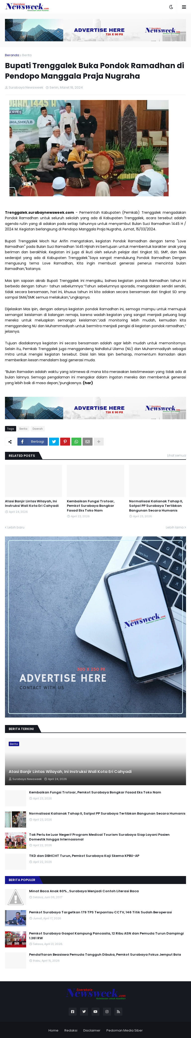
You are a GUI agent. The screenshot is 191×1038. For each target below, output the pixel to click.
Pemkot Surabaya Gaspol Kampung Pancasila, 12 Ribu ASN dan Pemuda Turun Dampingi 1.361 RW (106, 935)
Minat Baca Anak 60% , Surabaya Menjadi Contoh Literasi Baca (84, 891)
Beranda (12, 55)
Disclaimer (91, 1030)
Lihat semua (176, 455)
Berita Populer (22, 880)
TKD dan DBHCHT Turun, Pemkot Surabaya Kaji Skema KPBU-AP (84, 856)
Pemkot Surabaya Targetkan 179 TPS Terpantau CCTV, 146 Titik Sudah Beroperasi (100, 912)
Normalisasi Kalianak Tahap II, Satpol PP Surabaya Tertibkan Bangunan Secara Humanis (156, 506)
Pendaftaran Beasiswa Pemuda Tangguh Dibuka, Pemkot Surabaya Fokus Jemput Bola (105, 954)
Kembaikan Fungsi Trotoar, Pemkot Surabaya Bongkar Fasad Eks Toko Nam (90, 506)
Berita (27, 55)
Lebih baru (15, 527)
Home (53, 1030)
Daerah (38, 429)
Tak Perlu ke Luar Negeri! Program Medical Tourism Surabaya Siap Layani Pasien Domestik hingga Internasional (99, 836)
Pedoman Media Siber (124, 1030)
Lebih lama (175, 527)
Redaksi (70, 1030)
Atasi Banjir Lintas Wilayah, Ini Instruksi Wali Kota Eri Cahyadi (32, 503)
